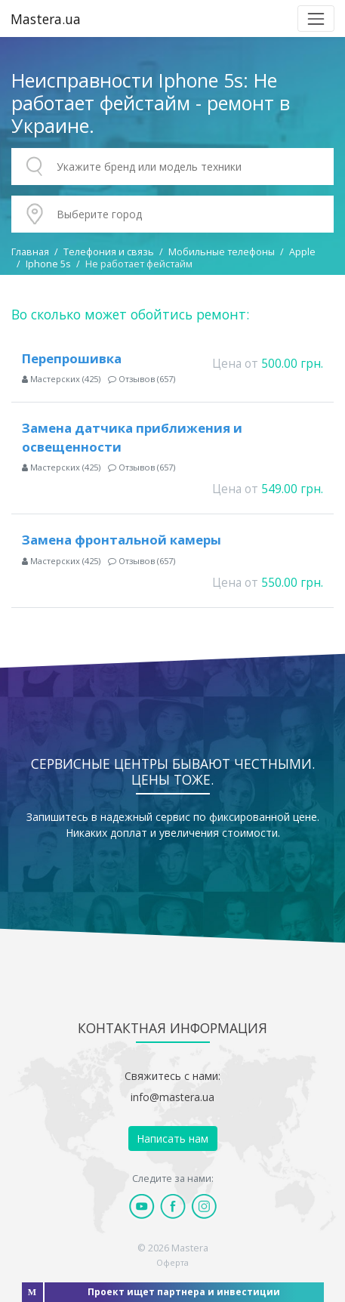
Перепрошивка (72, 358)
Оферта (172, 1262)
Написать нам (172, 1138)
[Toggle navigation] (315, 18)
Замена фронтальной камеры (121, 539)
